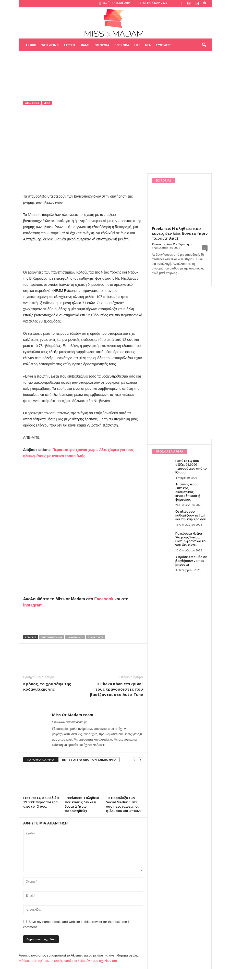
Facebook (103, 599)
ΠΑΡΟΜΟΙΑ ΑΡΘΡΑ (40, 759)
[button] (204, 45)
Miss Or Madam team (45, 148)
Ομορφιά (101, 45)
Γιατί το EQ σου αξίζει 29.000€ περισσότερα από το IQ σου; (41, 802)
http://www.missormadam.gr (69, 721)
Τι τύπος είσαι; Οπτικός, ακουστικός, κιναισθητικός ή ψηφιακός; (187, 492)
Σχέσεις (70, 45)
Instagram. (33, 605)
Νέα (148, 45)
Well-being (50, 45)
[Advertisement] (115, 63)
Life (137, 45)
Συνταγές (163, 45)
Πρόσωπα (121, 45)
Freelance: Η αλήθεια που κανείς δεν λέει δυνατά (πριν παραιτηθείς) (82, 804)
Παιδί (85, 45)
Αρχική (31, 45)
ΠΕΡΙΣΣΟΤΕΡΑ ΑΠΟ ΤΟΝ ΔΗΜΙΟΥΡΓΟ (89, 759)
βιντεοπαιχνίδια (51, 637)
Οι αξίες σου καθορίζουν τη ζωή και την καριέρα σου (190, 515)
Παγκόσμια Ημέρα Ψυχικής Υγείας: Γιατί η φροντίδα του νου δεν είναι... (191, 539)
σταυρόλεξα (95, 637)
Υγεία (47, 103)
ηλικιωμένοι (75, 637)
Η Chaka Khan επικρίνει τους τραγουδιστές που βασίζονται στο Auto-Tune (116, 689)
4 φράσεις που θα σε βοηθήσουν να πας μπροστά (191, 561)
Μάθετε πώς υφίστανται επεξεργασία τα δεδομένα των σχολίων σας (68, 961)
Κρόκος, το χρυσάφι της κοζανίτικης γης (47, 686)
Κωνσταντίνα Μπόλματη (170, 244)
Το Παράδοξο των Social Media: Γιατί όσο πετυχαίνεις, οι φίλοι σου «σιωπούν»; (124, 804)
